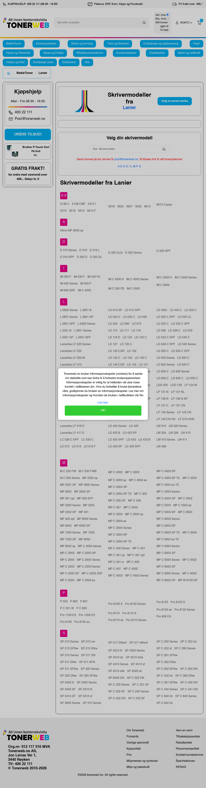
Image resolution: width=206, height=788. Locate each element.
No (141, 395)
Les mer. (103, 402)
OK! (103, 410)
